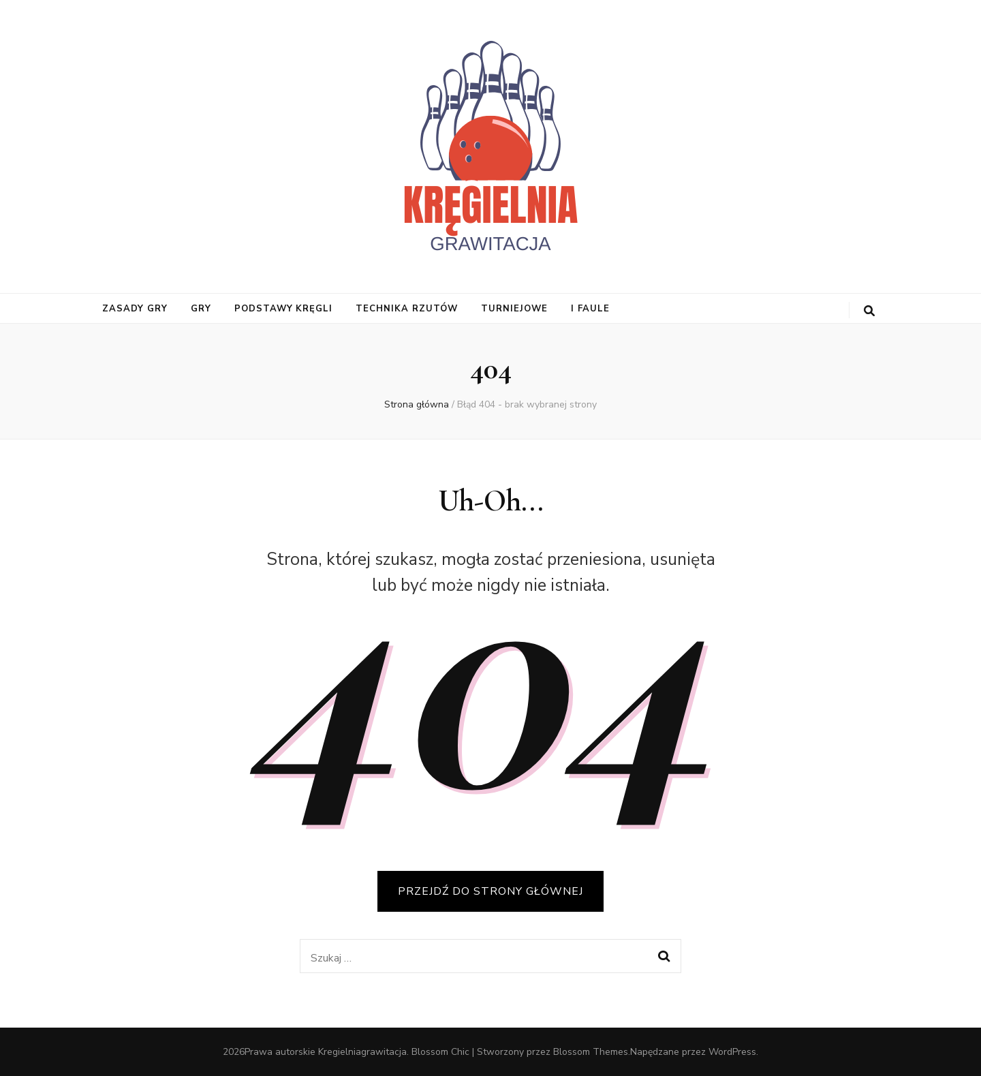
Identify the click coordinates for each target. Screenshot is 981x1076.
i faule (590, 309)
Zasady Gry (135, 309)
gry (201, 309)
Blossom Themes (590, 1051)
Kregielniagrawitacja (362, 1051)
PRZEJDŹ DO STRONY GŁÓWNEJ (490, 891)
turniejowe (514, 309)
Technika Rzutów (407, 309)
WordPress (732, 1051)
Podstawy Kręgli (283, 309)
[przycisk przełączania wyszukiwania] (869, 311)
